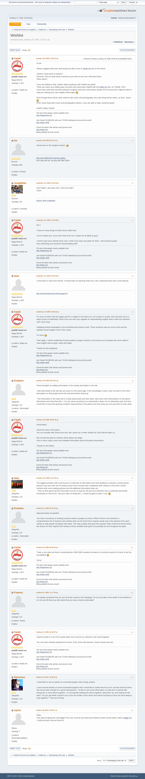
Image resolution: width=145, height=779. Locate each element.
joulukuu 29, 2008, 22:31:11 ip (47, 140)
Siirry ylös (15, 748)
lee (15, 140)
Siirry (99, 761)
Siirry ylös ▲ (133, 776)
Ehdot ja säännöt (122, 776)
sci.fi (96, 236)
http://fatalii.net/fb (42, 123)
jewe (16, 276)
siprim (17, 710)
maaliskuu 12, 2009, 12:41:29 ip (47, 183)
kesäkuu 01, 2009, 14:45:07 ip (46, 632)
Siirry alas (15, 50)
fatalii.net (87, 69)
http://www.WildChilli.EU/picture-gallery (50, 158)
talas (16, 478)
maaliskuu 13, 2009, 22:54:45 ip (47, 276)
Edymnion (19, 677)
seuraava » (129, 42)
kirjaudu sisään (51, 2)
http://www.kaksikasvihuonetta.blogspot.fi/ (52, 294)
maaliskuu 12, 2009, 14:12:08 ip (47, 220)
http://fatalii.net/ (42, 130)
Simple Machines (28, 776)
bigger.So (128, 718)
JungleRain (20, 183)
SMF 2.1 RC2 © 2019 (14, 776)
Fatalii (17, 58)
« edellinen (118, 42)
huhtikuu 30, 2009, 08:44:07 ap (47, 380)
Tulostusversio (127, 50)
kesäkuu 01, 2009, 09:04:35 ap (47, 547)
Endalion (19, 380)
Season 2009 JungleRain (45, 201)
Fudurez (18, 592)
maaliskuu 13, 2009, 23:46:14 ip (47, 312)
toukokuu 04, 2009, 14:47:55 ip (47, 478)
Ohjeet (112, 776)
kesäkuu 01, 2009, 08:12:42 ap (47, 508)
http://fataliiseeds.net (44, 115)
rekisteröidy (65, 2)
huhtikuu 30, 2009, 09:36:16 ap (47, 420)
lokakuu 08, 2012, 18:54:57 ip (46, 710)
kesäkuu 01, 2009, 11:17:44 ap (47, 592)
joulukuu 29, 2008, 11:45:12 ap (47, 58)
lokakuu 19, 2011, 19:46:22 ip (46, 677)
